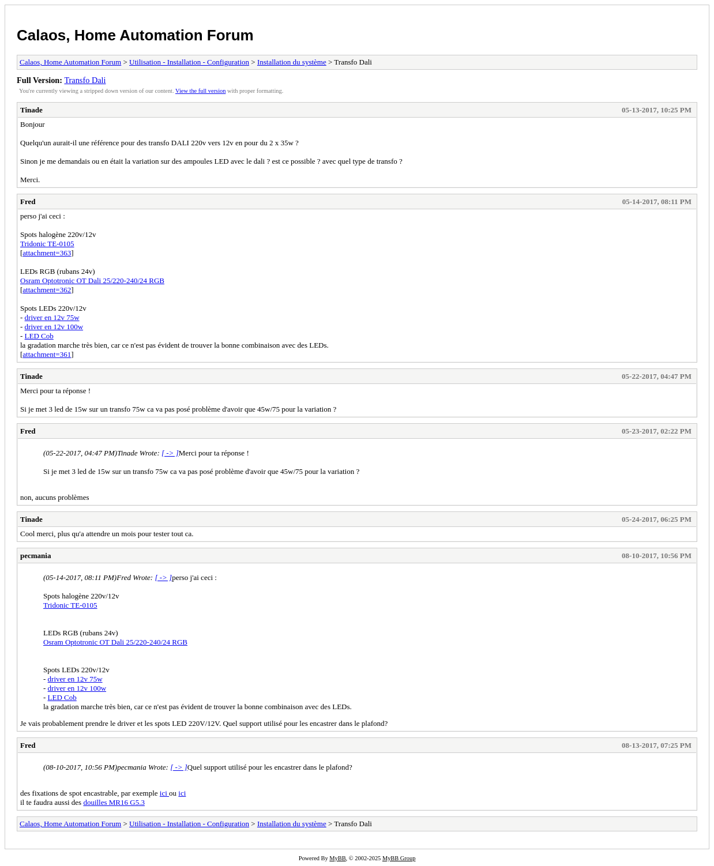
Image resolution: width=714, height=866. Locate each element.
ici (164, 793)
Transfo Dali (85, 80)
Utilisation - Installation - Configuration (189, 62)
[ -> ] (170, 453)
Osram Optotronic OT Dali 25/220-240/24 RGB (92, 280)
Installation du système (291, 62)
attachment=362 (46, 289)
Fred (27, 201)
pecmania (35, 555)
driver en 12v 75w (52, 317)
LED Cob (39, 336)
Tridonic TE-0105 (47, 243)
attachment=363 (46, 252)
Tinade (31, 110)
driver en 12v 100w (54, 326)
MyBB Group (398, 858)
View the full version (200, 91)
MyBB (337, 858)
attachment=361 (46, 354)
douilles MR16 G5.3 (114, 802)
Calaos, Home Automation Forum (135, 35)
